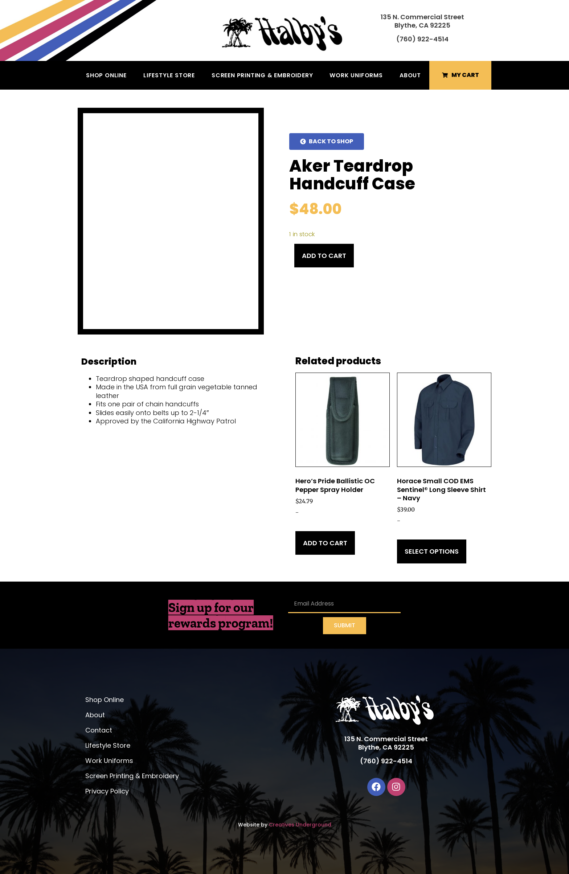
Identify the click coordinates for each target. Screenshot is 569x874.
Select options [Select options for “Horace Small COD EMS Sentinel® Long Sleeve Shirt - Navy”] (432, 551)
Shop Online (106, 75)
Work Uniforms (355, 75)
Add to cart (324, 255)
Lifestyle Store (169, 75)
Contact (98, 730)
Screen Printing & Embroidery (262, 75)
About (410, 75)
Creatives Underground (300, 824)
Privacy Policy (107, 791)
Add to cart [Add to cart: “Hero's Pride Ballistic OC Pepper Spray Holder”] (325, 542)
